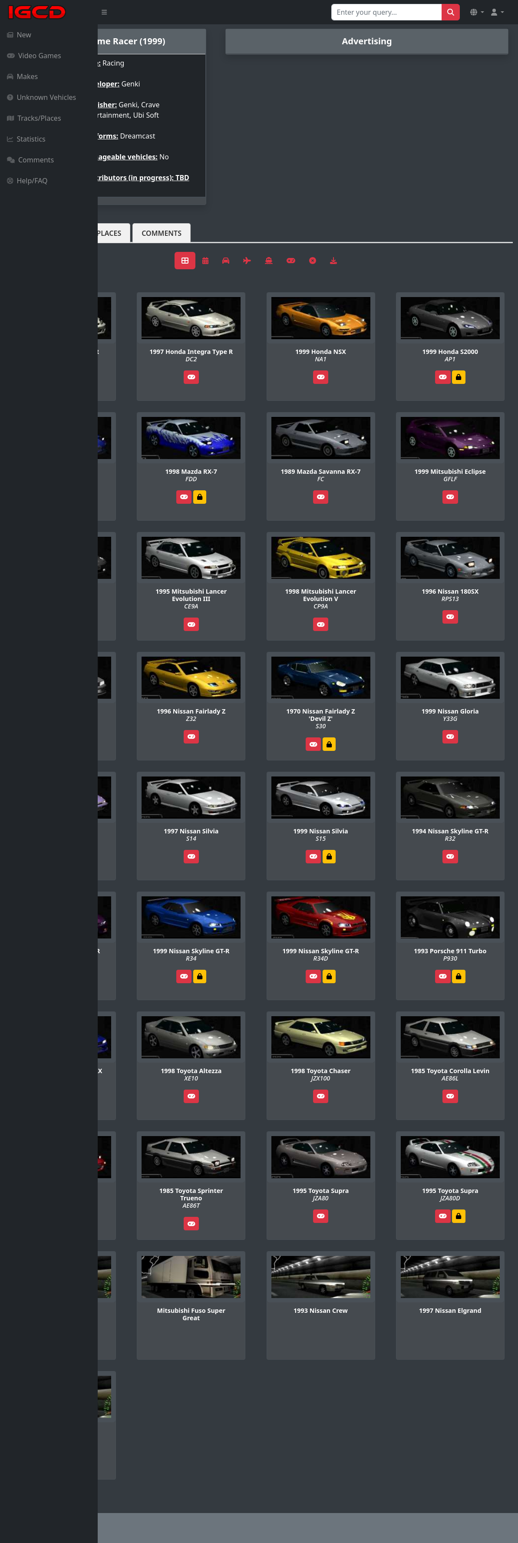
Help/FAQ (27, 180)
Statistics (26, 139)
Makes (22, 76)
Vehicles (129, 240)
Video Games (34, 55)
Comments (30, 160)
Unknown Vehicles (41, 97)
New (19, 35)
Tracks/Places (34, 118)
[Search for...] (386, 12)
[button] (477, 12)
